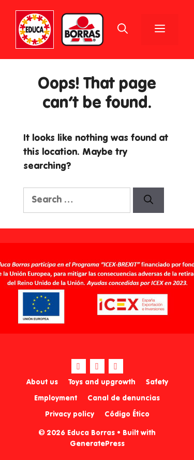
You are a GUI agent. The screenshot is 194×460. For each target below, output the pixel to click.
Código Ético (127, 414)
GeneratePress (97, 444)
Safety (157, 382)
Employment (55, 398)
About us (42, 382)
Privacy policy (69, 414)
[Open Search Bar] (122, 29)
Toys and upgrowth (102, 382)
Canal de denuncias (123, 398)
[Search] (148, 200)
